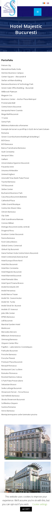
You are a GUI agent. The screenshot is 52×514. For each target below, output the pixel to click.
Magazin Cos (6, 95)
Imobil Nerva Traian (9, 294)
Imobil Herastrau (8, 290)
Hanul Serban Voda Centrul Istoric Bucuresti (19, 253)
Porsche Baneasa (8, 354)
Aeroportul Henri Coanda (11, 110)
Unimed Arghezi (8, 174)
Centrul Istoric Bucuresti (11, 106)
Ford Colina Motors (9, 242)
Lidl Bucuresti (6, 320)
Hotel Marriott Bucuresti (11, 275)
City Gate (5, 215)
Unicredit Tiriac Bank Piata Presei (15, 178)
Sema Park (6, 121)
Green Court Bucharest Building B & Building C (20, 136)
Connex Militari (7, 223)
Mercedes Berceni (9, 332)
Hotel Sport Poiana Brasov (12, 283)
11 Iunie (4, 118)
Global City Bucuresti (10, 249)
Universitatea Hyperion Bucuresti (15, 163)
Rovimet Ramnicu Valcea (11, 377)
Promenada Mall (8, 103)
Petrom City (6, 65)
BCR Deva (5, 140)
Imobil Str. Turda (8, 302)
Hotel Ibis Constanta (9, 268)
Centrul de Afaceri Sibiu (11, 208)
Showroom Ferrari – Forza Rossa (15, 392)
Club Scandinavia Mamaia (12, 219)
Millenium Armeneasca (11, 335)
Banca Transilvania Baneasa (13, 148)
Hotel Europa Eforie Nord (11, 260)
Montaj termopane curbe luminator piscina (19, 414)
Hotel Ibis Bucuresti (9, 264)
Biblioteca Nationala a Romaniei (14, 125)
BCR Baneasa (7, 144)
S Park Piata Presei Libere (12, 380)
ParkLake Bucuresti (9, 350)
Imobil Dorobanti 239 (10, 287)
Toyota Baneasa (8, 181)
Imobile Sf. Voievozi (9, 309)
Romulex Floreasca (9, 373)
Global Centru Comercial (11, 245)
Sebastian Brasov (8, 384)
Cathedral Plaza (8, 200)
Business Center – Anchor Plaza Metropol (18, 99)
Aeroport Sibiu (7, 155)
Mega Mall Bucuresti (9, 114)
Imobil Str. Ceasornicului (11, 298)
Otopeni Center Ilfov (9, 343)
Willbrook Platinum (9, 91)
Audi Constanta (7, 151)
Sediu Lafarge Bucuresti (11, 388)
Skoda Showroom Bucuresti (13, 399)
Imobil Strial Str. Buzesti (11, 305)
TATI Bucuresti (7, 185)
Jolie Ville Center (8, 313)
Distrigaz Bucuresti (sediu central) (15, 227)
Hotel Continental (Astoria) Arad (14, 257)
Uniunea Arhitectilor (9, 170)
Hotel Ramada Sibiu (9, 279)
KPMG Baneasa (8, 317)
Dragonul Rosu (7, 230)
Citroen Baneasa (8, 211)
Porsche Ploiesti (8, 358)
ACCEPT (26, 509)
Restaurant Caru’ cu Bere (11, 369)
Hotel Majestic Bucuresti (11, 272)
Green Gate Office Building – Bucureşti (17, 88)
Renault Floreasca (9, 365)
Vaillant (4, 159)
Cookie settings (39, 504)
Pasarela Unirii (7, 166)
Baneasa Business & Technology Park (17, 84)
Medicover (5, 328)
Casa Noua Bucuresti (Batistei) (14, 196)
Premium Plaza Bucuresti (11, 362)
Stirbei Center (7, 189)
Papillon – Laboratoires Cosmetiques (16, 347)
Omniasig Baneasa (9, 339)
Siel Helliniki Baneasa (10, 395)
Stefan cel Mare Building (11, 80)
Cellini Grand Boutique (10, 204)
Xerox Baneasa (7, 410)
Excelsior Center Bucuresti (12, 234)
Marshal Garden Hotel (10, 324)
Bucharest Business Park (11, 193)
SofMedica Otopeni (9, 403)
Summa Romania (8, 407)
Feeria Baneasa (8, 238)
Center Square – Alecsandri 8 (13, 76)
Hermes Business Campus (12, 73)
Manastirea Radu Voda (11, 69)
